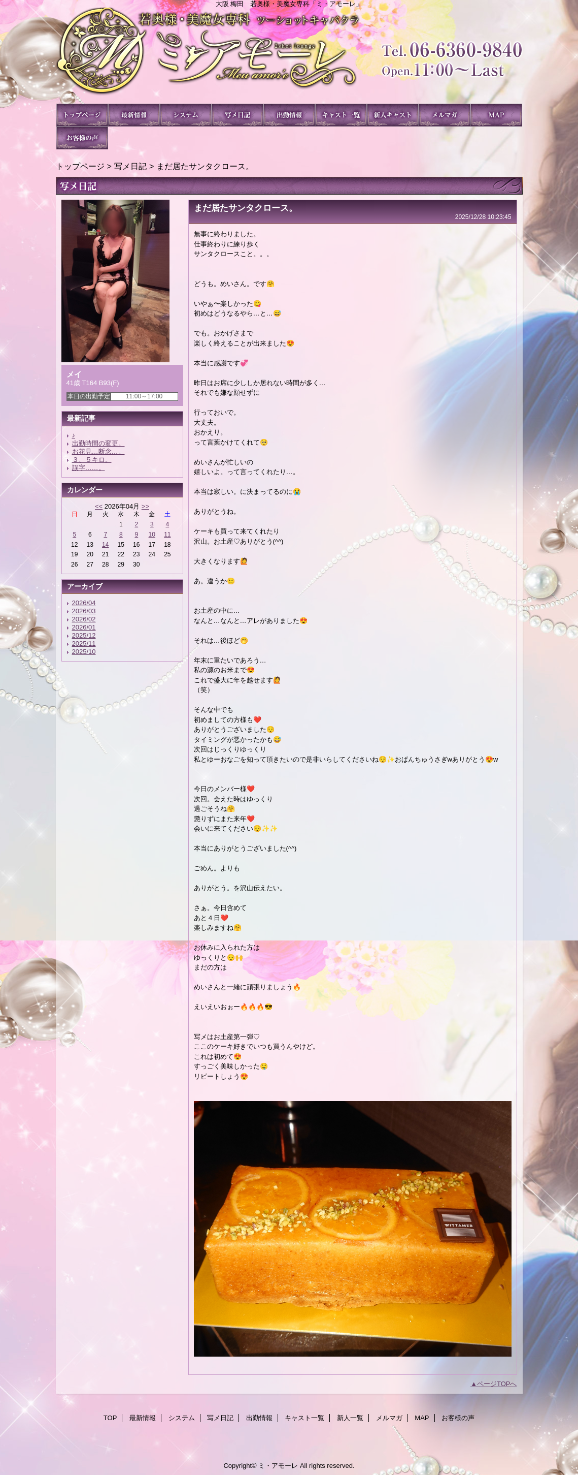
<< (99, 506)
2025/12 (84, 635)
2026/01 (84, 627)
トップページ (80, 166)
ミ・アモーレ (289, 56)
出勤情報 (289, 115)
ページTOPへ (497, 1384)
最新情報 (134, 115)
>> (145, 506)
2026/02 (84, 619)
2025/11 (84, 643)
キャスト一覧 (341, 115)
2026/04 (84, 603)
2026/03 (84, 611)
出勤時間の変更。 (98, 443)
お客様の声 (82, 138)
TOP (82, 115)
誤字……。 (88, 468)
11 (167, 534)
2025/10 (84, 651)
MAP (496, 115)
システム (186, 115)
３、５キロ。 (92, 459)
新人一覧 (393, 115)
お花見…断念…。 (98, 451)
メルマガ (444, 115)
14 (105, 544)
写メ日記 (237, 115)
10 (152, 534)
